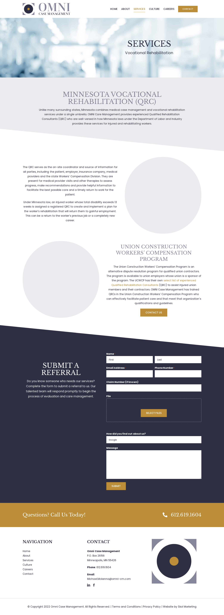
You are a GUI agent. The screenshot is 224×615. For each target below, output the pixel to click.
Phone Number (165, 368)
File (108, 396)
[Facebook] (93, 585)
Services (28, 560)
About (26, 555)
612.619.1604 (104, 567)
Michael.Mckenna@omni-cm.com (109, 579)
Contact (28, 574)
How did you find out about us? (126, 433)
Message (112, 448)
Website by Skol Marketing (179, 606)
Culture (27, 565)
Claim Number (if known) (122, 382)
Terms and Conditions (126, 606)
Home (26, 551)
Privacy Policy (152, 606)
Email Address (116, 368)
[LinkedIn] (88, 585)
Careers (28, 569)
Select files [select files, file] (154, 413)
